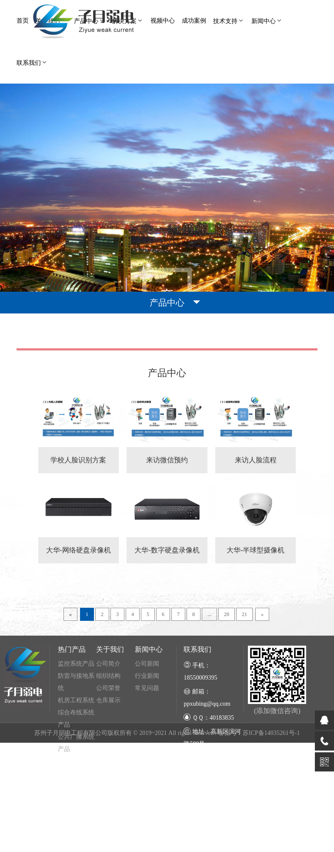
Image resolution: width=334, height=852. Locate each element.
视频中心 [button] (162, 20)
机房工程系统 (76, 762)
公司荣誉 (108, 750)
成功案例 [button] (194, 20)
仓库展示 (108, 762)
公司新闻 (147, 726)
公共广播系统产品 (76, 805)
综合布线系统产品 (76, 780)
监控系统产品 (76, 726)
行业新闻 (147, 738)
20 (226, 677)
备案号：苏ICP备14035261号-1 (259, 795)
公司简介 (108, 726)
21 (244, 677)
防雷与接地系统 (76, 744)
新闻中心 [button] (267, 20)
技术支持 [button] (228, 20)
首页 (23, 20)
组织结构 (108, 738)
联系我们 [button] (32, 62)
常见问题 (147, 750)
